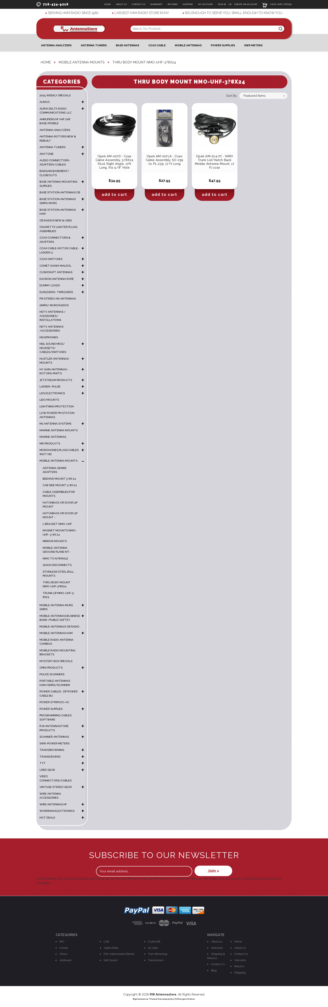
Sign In (222, 4)
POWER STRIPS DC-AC (54, 702)
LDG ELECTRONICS (52, 393)
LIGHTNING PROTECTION (57, 406)
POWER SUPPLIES (51, 708)
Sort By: (231, 95)
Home (107, 4)
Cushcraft (154, 941)
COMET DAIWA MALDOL (55, 265)
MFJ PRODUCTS (50, 443)
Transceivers (156, 959)
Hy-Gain (153, 947)
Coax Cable (157, 45)
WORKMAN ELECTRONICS (57, 810)
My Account (205, 4)
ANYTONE (47, 153)
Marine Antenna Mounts (59, 430)
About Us (121, 4)
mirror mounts (55, 540)
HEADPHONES (49, 337)
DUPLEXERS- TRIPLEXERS (56, 291)
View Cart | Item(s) (277, 4)
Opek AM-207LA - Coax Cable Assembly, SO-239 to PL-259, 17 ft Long (164, 159)
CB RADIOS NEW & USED (56, 220)
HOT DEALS (47, 817)
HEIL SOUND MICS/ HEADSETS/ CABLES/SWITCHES (53, 347)
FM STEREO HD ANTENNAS (58, 298)
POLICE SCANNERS (52, 674)
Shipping (188, 4)
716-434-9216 (52, 4)
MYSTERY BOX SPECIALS (56, 660)
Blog (214, 970)
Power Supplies (223, 45)
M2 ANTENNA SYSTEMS (55, 423)
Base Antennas (127, 45)
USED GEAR (47, 769)
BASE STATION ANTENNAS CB (60, 192)
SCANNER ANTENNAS (54, 736)
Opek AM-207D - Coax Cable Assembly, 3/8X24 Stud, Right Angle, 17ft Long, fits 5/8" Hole (114, 161)
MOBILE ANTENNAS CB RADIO (59, 626)
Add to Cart (114, 194)
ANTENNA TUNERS (52, 146)
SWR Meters (253, 45)
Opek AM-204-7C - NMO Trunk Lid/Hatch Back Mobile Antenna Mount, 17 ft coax (214, 161)
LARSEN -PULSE (50, 386)
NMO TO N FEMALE (55, 558)
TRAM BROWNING (52, 749)
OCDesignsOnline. (184, 999)
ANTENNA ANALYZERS (56, 45)
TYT (43, 762)
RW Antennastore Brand (119, 953)
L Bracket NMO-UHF (57, 523)
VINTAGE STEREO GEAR (56, 786)
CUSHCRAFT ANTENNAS (56, 272)
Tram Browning (157, 953)
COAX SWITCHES (51, 258)
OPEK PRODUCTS (51, 667)
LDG (106, 941)
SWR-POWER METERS (54, 743)
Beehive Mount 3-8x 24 (59, 478)
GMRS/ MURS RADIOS (54, 305)
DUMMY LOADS (50, 285)
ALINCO (45, 101)
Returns (173, 4)
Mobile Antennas (188, 45)
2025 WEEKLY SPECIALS (55, 95)
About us (216, 941)
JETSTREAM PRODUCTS (56, 379)
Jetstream (65, 959)
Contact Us (138, 4)
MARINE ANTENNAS (53, 436)
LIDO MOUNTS (49, 399)
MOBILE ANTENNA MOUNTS (58, 460)
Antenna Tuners (94, 45)
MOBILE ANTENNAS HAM (56, 632)
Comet (63, 947)
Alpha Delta (111, 947)
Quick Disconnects (57, 564)
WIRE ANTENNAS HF (53, 804)
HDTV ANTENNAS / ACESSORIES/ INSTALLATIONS (53, 315)
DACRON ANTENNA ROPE (57, 278)
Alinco (63, 953)
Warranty (156, 4)
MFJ (61, 941)
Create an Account (245, 4)
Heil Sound (110, 959)
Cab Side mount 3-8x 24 (60, 485)
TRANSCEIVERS (50, 756)
